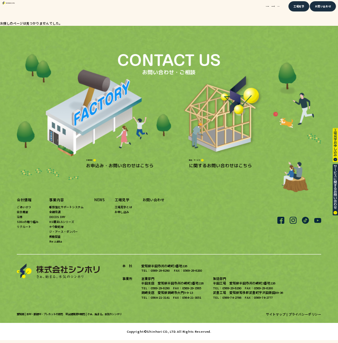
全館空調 (55, 215)
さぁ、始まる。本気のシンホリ (104, 317)
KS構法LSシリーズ (61, 225)
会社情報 (222, 11)
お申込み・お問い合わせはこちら (120, 163)
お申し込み (122, 215)
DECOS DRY (57, 220)
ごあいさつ (24, 210)
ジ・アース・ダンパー (63, 235)
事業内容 (245, 11)
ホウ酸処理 (56, 230)
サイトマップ (276, 317)
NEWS (266, 11)
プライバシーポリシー (304, 317)
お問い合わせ (317, 11)
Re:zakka (55, 244)
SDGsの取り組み (28, 225)
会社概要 (22, 215)
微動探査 (55, 239)
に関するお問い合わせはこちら (220, 163)
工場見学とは (123, 210)
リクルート (24, 230)
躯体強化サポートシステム (66, 210)
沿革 (20, 220)
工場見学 (290, 11)
